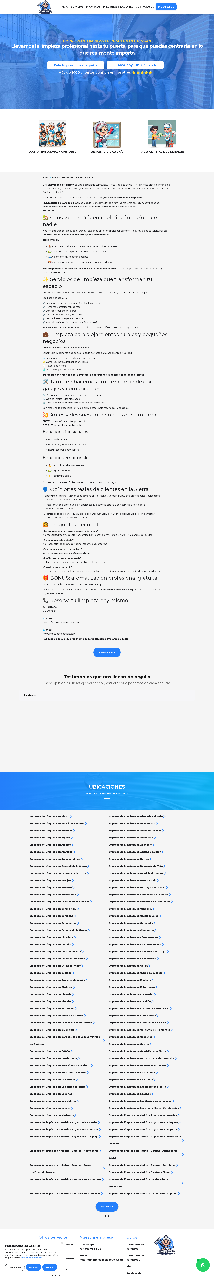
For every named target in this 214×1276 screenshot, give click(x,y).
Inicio (45, 177)
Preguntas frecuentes (118, 6)
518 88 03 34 (50, 610)
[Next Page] (107, 1207)
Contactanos (145, 6)
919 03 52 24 (166, 6)
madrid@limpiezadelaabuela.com (61, 622)
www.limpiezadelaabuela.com (59, 633)
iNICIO (64, 6)
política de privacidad (31, 1257)
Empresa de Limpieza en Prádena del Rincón (72, 177)
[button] (77, 6)
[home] (47, 7)
